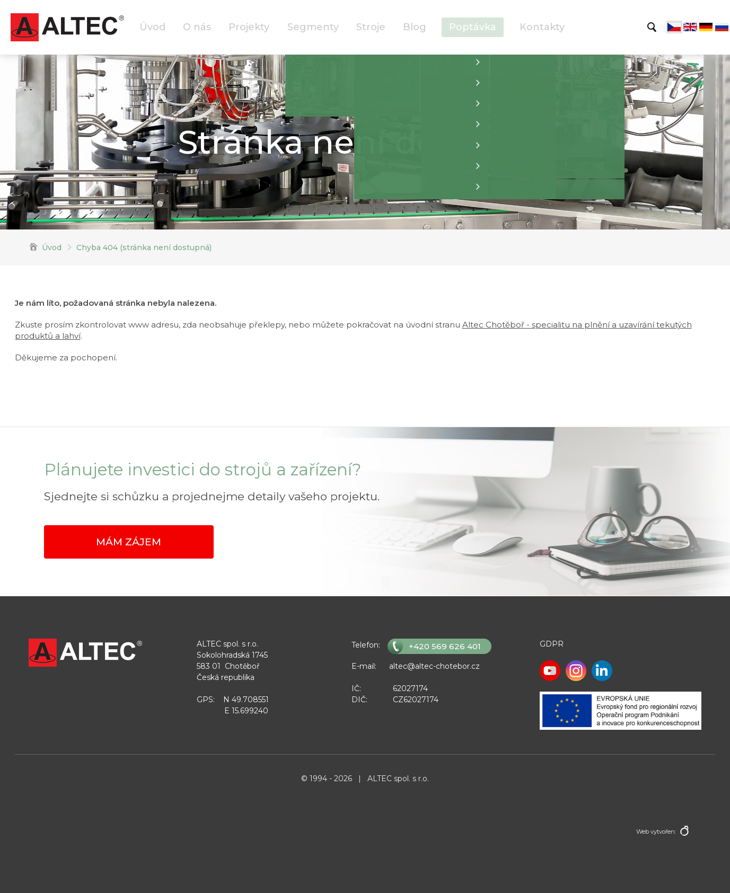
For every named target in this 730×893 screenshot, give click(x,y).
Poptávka (472, 27)
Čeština (674, 27)
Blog (414, 27)
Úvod (152, 27)
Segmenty (313, 27)
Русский (722, 27)
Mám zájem (128, 542)
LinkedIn (602, 670)
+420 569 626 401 (445, 646)
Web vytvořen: (656, 831)
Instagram (576, 670)
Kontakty (542, 27)
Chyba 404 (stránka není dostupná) (144, 247)
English (690, 27)
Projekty (248, 27)
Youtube (550, 670)
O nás (197, 27)
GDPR (552, 644)
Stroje (370, 27)
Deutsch (706, 27)
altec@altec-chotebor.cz (434, 666)
